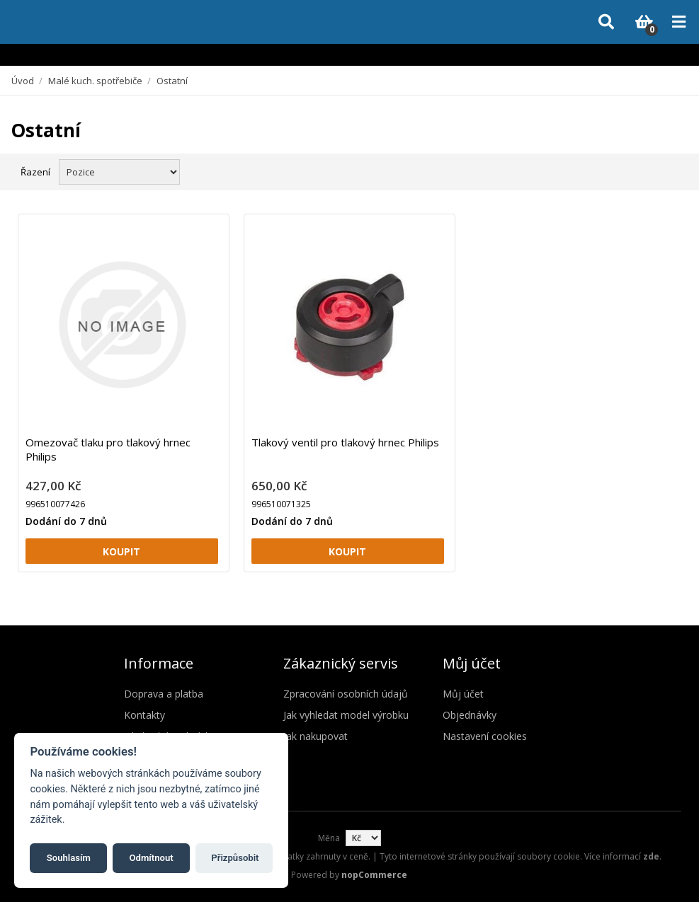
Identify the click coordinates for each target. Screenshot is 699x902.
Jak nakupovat (315, 736)
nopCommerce (374, 875)
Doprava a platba (163, 693)
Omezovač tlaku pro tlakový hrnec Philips (108, 449)
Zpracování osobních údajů (345, 693)
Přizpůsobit (234, 857)
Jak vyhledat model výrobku (346, 715)
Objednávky (469, 715)
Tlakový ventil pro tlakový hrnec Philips (345, 442)
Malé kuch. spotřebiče (95, 80)
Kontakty (144, 715)
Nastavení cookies (485, 736)
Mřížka (647, 170)
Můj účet (463, 693)
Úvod (22, 80)
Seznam (672, 170)
